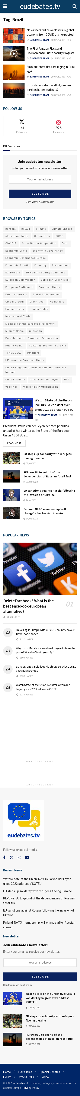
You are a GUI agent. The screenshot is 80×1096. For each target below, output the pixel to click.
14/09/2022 (66, 415)
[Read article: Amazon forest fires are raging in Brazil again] (14, 72)
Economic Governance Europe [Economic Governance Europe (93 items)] (25, 258)
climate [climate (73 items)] (41, 229)
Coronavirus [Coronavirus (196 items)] (42, 236)
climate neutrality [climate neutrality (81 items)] (17, 236)
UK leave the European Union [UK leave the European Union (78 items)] (24, 360)
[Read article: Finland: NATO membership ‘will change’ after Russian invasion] (11, 513)
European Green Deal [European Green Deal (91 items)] (55, 280)
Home (7, 1071)
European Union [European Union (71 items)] (49, 287)
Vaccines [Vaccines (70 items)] (11, 386)
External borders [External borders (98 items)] (16, 294)
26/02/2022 (30, 500)
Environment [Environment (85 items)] (60, 265)
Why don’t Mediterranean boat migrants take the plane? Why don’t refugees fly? (45, 650)
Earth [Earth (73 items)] (65, 243)
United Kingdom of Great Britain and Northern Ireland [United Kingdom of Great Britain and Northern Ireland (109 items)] (35, 370)
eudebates (19, 1083)
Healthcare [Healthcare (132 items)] (57, 301)
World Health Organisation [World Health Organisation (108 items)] (40, 386)
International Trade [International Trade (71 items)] (18, 316)
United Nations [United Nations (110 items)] (15, 379)
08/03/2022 (30, 463)
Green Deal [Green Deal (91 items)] (36, 301)
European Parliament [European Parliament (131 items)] (19, 287)
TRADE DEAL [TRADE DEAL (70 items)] (13, 353)
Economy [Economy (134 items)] (40, 265)
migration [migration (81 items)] (35, 331)
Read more (16, 442)
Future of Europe (14, 402)
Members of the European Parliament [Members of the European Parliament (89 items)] (30, 323)
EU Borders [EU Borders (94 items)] (12, 272)
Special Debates (50, 1071)
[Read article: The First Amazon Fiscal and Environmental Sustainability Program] (14, 54)
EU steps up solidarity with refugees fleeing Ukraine (37, 891)
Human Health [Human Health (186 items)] (14, 309)
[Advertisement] (40, 730)
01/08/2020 (58, 77)
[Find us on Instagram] (19, 857)
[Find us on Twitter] (11, 857)
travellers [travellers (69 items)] (33, 353)
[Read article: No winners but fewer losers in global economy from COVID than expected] (14, 35)
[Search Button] (75, 6)
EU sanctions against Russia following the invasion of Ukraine (49, 493)
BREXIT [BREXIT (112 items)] (26, 229)
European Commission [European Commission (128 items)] (20, 280)
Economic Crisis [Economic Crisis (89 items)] (16, 250)
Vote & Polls (26, 1077)
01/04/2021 (58, 40)
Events (7, 1077)
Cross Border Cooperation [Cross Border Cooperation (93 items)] (39, 243)
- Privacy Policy (30, 1087)
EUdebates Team (39, 40)
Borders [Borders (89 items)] (10, 229)
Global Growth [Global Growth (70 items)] (14, 301)
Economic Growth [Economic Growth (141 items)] (17, 265)
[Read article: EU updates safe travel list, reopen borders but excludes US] (14, 90)
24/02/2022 (30, 519)
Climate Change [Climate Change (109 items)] (62, 229)
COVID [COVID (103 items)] (59, 236)
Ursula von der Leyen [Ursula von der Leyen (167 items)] (45, 379)
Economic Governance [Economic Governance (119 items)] (48, 250)
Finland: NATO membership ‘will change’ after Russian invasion (44, 511)
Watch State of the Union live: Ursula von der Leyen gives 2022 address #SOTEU (54, 405)
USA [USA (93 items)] (67, 379)
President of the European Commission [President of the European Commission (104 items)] (31, 338)
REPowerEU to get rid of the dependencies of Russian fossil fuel (47, 474)
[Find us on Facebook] (4, 857)
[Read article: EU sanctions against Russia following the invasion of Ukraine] (11, 495)
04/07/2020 (58, 95)
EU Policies (25, 1071)
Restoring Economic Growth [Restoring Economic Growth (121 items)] (47, 345)
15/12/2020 (58, 58)
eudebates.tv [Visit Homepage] (40, 6)
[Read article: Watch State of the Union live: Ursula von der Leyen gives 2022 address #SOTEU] (18, 408)
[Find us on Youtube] (27, 857)
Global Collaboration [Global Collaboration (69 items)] (46, 294)
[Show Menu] (5, 6)
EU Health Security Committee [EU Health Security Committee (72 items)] (45, 272)
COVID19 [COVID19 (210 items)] (10, 243)
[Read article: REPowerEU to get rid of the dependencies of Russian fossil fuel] (11, 476)
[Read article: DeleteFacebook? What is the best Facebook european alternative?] (40, 569)
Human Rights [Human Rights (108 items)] (39, 309)
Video (45, 1077)
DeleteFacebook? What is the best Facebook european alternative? (28, 606)
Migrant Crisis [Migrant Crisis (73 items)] (14, 331)
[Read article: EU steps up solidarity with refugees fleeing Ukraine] (11, 458)
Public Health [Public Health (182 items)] (14, 345)
